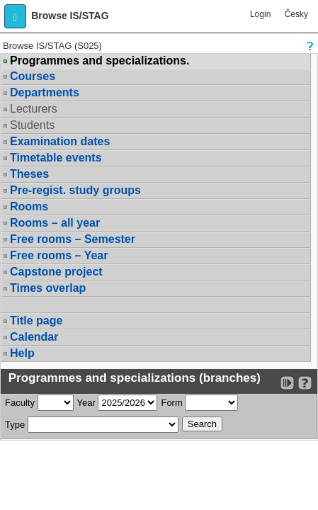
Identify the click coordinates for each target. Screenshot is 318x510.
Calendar (34, 337)
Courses (32, 76)
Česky (296, 14)
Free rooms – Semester (72, 239)
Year (86, 402)
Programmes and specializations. (99, 61)
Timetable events (56, 158)
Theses (29, 174)
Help (22, 353)
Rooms (29, 206)
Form (171, 402)
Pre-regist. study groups (75, 190)
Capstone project (56, 272)
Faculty (20, 402)
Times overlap (48, 288)
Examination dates (60, 141)
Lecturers (33, 109)
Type (15, 424)
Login (260, 14)
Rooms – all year (55, 223)
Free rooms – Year (59, 255)
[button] (15, 16)
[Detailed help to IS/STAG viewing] (304, 382)
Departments (44, 92)
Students (32, 125)
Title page (36, 320)
